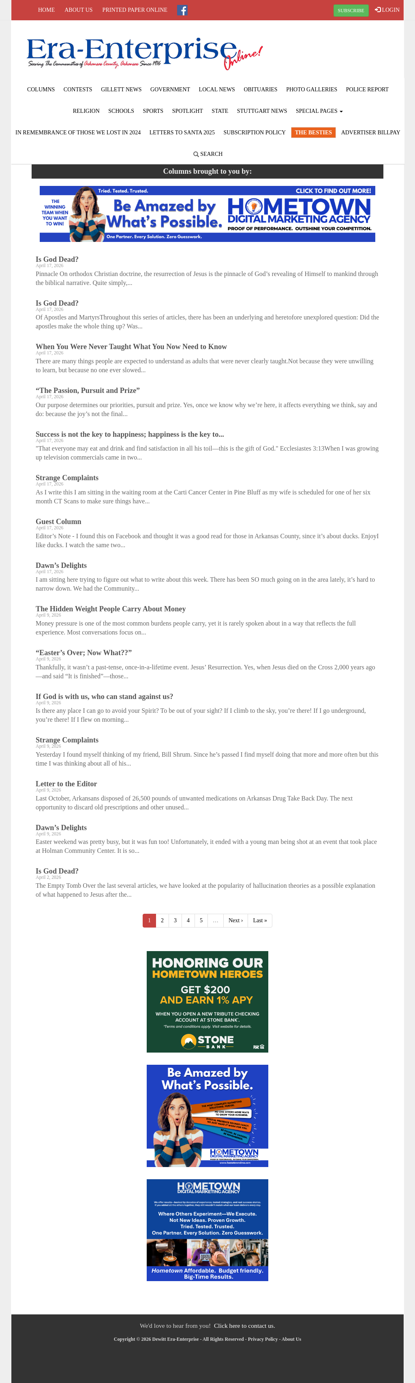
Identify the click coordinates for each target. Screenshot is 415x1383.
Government (170, 89)
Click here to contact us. (244, 1325)
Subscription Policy (255, 132)
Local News (217, 89)
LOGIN (387, 9)
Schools (121, 111)
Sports (153, 111)
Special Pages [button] (319, 111)
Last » (260, 920)
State (220, 111)
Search (208, 154)
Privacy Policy (263, 1339)
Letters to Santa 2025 (182, 132)
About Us (78, 10)
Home (46, 10)
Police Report (367, 89)
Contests (78, 89)
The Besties (313, 132)
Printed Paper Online (135, 10)
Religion (86, 111)
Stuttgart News (262, 111)
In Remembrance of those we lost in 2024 (78, 132)
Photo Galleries (311, 89)
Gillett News (121, 89)
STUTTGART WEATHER (338, 50)
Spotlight (187, 111)
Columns (41, 89)
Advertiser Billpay (370, 132)
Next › (236, 920)
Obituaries (260, 89)
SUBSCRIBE (351, 10)
